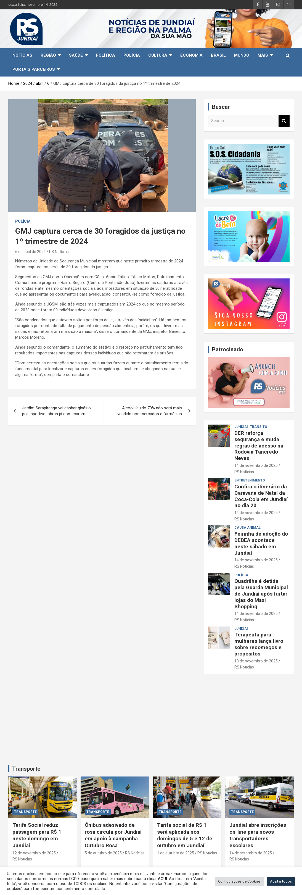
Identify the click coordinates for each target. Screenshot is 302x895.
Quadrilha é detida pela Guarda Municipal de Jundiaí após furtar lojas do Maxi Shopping (261, 593)
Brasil (218, 55)
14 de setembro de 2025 (250, 853)
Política (105, 55)
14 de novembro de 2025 (256, 465)
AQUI (162, 878)
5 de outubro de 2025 (103, 853)
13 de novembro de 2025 (256, 661)
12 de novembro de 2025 (34, 853)
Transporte (26, 768)
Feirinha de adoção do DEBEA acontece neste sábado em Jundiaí (261, 543)
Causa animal (247, 528)
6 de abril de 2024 (30, 251)
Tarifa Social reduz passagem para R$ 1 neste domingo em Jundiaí (36, 835)
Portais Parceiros (33, 69)
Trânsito (258, 427)
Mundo (241, 55)
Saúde (76, 55)
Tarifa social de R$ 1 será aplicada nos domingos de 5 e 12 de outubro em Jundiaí (184, 835)
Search (284, 121)
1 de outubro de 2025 (175, 853)
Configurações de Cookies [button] (239, 881)
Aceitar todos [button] (281, 881)
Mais (263, 55)
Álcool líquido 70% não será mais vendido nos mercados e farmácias (149, 411)
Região (48, 55)
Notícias (22, 55)
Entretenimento (249, 480)
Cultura (157, 55)
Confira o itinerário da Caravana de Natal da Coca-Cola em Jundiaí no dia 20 (261, 496)
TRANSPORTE (25, 812)
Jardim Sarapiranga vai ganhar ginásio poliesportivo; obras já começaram (56, 411)
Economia (191, 55)
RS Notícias (59, 251)
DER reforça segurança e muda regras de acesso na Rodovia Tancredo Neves (258, 445)
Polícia (131, 55)
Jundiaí (241, 427)
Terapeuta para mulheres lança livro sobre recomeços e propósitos (258, 644)
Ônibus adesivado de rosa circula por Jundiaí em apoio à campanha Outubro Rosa (113, 835)
